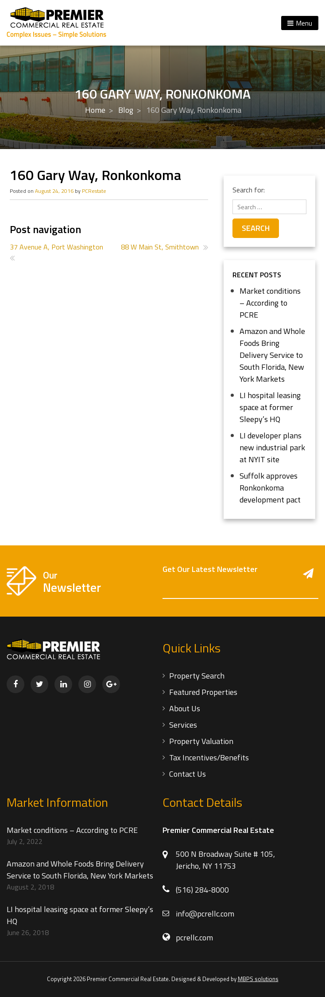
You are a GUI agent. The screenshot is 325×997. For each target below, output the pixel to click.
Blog (125, 110)
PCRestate (94, 191)
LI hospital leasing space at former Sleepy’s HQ (270, 407)
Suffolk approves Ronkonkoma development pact (270, 488)
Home (95, 110)
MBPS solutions (258, 978)
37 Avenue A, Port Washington (56, 247)
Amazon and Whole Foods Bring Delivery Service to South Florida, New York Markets (272, 355)
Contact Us (187, 774)
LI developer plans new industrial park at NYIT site (272, 447)
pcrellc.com (194, 937)
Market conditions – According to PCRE (270, 303)
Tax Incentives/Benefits (209, 757)
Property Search (196, 676)
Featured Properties (203, 692)
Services (183, 725)
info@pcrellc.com (205, 914)
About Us (184, 708)
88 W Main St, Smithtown (160, 247)
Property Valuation (201, 741)
